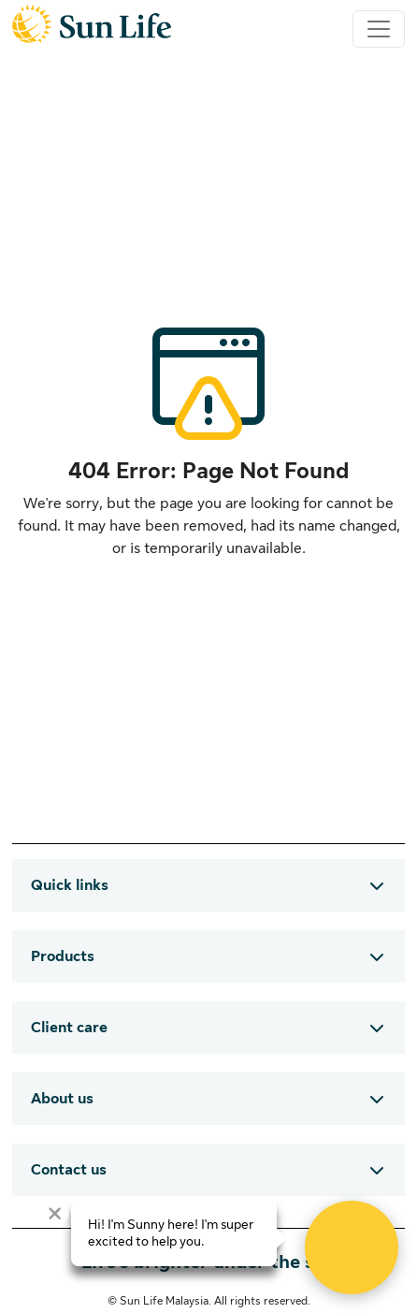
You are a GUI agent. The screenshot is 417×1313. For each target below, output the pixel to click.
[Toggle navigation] (378, 29)
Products (62, 956)
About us (62, 1098)
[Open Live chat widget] (351, 1247)
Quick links (69, 885)
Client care (69, 1027)
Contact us (69, 1169)
